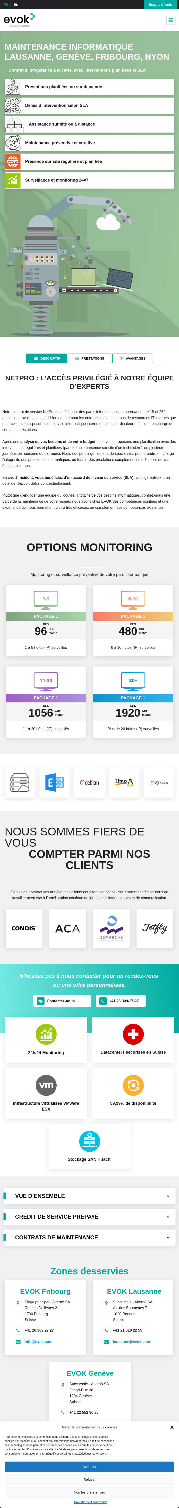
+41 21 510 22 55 (127, 1330)
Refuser (89, 1479)
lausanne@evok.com (131, 1342)
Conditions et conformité (90, 1502)
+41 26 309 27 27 (39, 1330)
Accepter (89, 1467)
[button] (172, 1427)
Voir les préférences (89, 1492)
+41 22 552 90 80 (84, 1412)
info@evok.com (38, 1342)
